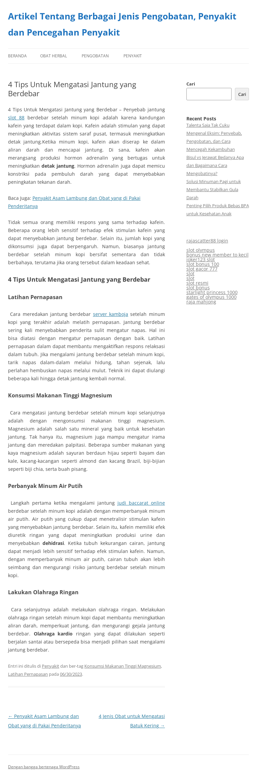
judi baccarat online (141, 503)
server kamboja (110, 314)
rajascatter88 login (207, 240)
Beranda (17, 56)
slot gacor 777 (202, 269)
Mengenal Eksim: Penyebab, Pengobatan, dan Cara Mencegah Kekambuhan (214, 141)
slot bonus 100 (202, 264)
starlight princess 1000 (212, 292)
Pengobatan (95, 56)
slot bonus (198, 287)
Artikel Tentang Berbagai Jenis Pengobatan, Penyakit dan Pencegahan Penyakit (122, 24)
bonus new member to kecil (217, 255)
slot (190, 273)
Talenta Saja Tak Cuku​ (208, 125)
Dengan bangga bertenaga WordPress (44, 767)
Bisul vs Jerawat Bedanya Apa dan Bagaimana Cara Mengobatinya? (215, 165)
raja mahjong (201, 301)
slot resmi (197, 283)
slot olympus (200, 250)
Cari (190, 84)
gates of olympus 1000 (211, 297)
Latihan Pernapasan (28, 674)
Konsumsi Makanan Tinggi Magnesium (122, 666)
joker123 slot (200, 259)
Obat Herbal (53, 56)
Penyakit (132, 56)
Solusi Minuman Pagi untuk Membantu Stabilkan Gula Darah (213, 189)
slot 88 (16, 117)
